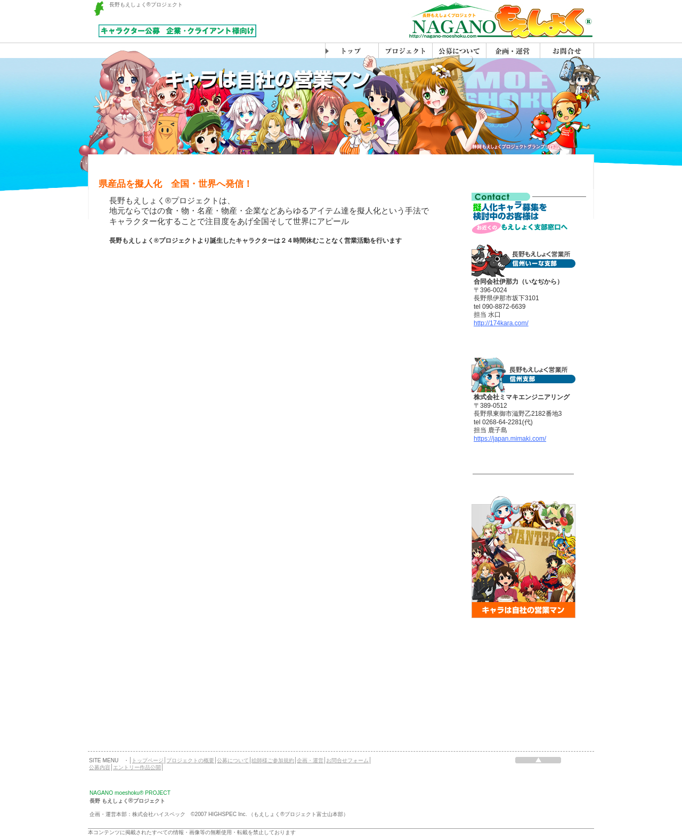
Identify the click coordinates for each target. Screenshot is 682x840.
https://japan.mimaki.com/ (510, 438)
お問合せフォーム (347, 760)
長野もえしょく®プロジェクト (146, 4)
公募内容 (99, 767)
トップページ (148, 760)
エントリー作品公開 (137, 767)
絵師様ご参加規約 (272, 760)
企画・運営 (310, 760)
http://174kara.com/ (501, 323)
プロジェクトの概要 (190, 760)
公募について (233, 760)
